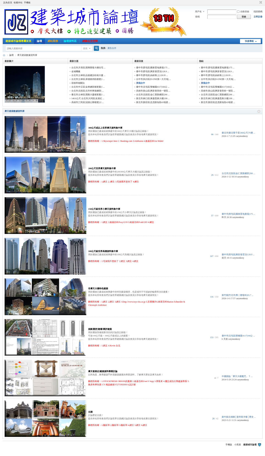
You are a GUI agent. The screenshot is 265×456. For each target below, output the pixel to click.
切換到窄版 (260, 2)
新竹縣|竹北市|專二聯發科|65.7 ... (237, 295)
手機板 (27, 2)
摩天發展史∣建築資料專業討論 (102, 371)
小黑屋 (237, 444)
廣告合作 (111, 48)
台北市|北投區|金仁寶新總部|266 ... (152, 94)
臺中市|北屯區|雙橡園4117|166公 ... (152, 87)
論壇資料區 (70, 41)
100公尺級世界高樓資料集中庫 (103, 251)
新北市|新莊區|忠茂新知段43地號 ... (153, 102)
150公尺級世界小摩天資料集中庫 (104, 209)
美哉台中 (140, 83)
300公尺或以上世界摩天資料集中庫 (105, 128)
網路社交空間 (90, 41)
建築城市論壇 (4, 55)
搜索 (85, 48)
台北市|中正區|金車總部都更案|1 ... (88, 87)
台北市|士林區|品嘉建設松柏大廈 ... (88, 75)
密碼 (197, 16)
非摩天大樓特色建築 (98, 288)
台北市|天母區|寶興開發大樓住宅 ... (88, 67)
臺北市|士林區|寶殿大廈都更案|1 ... (88, 94)
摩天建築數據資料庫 (14, 111)
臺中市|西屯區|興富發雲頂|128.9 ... (152, 71)
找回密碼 (258, 11)
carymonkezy (242, 136)
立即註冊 (258, 16)
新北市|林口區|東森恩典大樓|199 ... (152, 98)
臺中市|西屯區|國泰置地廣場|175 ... (152, 67)
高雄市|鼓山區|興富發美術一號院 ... (153, 90)
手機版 (228, 444)
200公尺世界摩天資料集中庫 (102, 168)
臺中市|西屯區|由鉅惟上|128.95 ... (152, 75)
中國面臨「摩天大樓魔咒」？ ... (237, 376)
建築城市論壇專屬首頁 (18, 41)
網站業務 (53, 41)
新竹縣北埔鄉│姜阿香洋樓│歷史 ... (239, 417)
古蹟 (90, 412)
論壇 (39, 41)
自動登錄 (243, 11)
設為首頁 (7, 2)
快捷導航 (249, 41)
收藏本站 (18, 2)
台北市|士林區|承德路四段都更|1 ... (88, 79)
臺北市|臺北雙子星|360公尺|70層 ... (238, 132)
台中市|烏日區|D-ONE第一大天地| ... (153, 79)
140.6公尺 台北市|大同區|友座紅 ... (87, 98)
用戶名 (198, 11)
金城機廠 (75, 71)
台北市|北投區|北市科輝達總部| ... (87, 90)
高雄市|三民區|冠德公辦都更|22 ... (87, 102)
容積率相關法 (78, 83)
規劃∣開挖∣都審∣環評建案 (100, 329)
